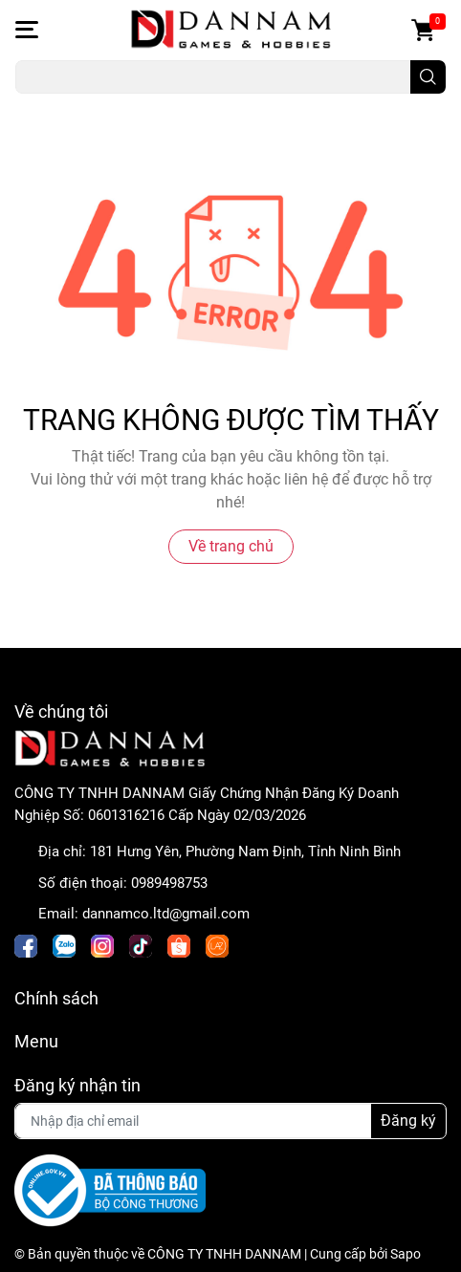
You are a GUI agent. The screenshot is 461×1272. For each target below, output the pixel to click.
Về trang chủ (231, 546)
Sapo (405, 1253)
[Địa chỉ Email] (230, 1121)
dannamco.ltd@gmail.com (166, 913)
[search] (428, 77)
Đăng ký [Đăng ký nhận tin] (408, 1120)
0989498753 (169, 883)
